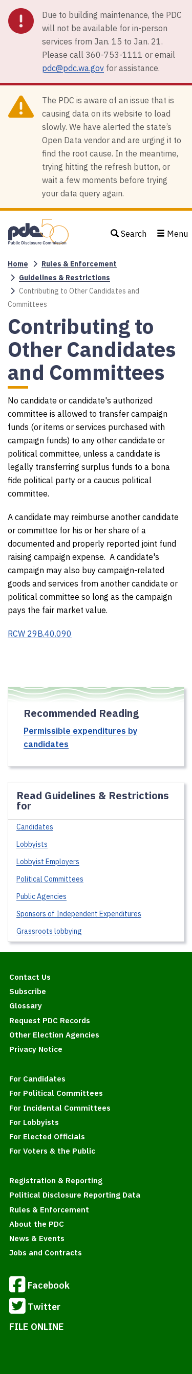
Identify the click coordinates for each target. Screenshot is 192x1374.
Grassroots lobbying (49, 931)
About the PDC (36, 1224)
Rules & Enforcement (79, 263)
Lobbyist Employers (47, 861)
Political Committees (49, 879)
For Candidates (37, 1079)
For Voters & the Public (52, 1151)
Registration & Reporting (55, 1180)
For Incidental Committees (60, 1108)
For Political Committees (56, 1093)
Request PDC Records (49, 1020)
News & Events (37, 1238)
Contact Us (30, 977)
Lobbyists (32, 844)
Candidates (34, 826)
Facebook (39, 1286)
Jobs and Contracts (45, 1252)
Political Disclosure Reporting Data (74, 1195)
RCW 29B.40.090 (40, 633)
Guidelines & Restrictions (64, 277)
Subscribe (27, 991)
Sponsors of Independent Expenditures (78, 913)
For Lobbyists (34, 1122)
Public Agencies (41, 896)
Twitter (34, 1307)
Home (18, 263)
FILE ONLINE (36, 1327)
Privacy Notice (35, 1049)
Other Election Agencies (54, 1035)
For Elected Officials (47, 1136)
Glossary (25, 1005)
